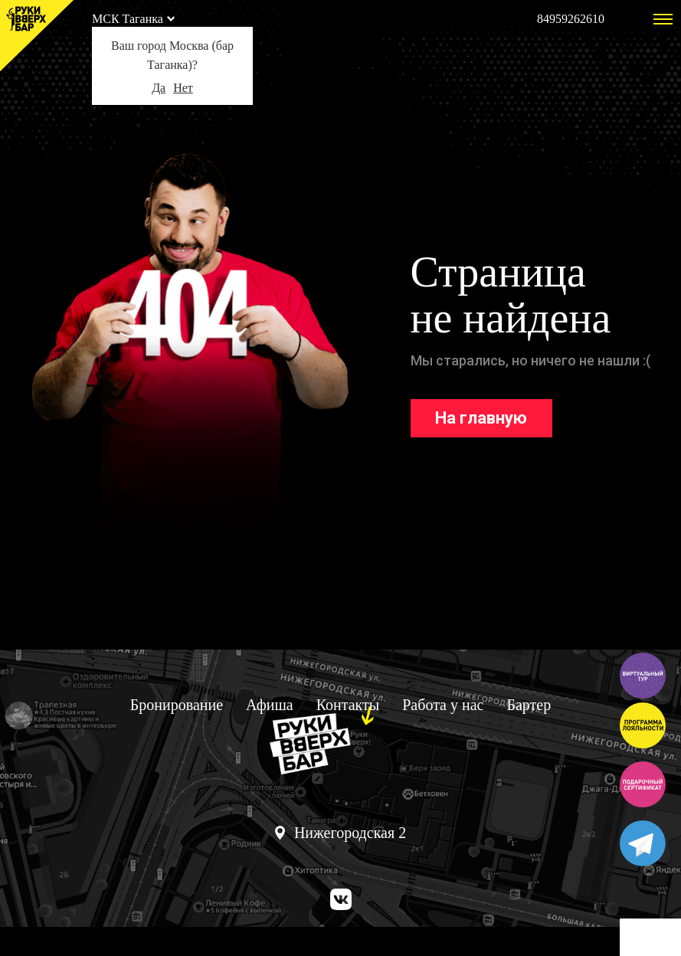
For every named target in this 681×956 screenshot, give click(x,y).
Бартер (528, 704)
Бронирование (176, 704)
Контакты (348, 704)
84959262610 (570, 18)
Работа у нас (442, 704)
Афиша (269, 704)
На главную (481, 417)
